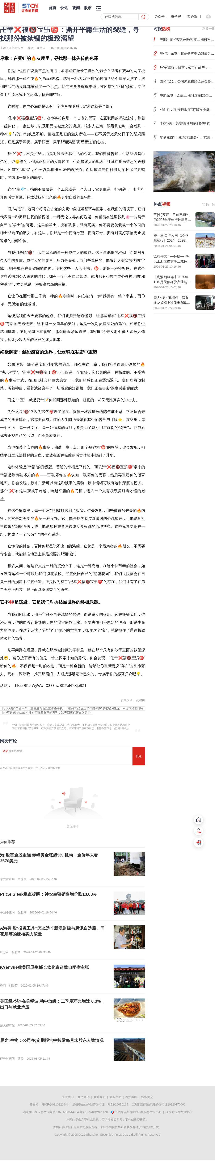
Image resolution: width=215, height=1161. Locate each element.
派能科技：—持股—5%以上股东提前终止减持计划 (171, 261)
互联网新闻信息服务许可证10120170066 (159, 1104)
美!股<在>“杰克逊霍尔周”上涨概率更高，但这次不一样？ (187, 39)
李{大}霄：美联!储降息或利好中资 (185, 123)
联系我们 (99, 1097)
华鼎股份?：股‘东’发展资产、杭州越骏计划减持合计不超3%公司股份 (187, 137)
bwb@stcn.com (98, 1112)
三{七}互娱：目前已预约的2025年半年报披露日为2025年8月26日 (172, 220)
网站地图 (131, 1097)
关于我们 (68, 1097)
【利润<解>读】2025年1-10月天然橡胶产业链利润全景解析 (171, 282)
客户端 (192, 16)
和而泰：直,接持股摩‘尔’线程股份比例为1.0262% (187, 109)
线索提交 (147, 1097)
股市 (88, 8)
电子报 (176, 16)
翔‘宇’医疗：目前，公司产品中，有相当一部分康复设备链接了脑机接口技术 (187, 67)
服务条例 (84, 1097)
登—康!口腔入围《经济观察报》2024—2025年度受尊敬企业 (171, 240)
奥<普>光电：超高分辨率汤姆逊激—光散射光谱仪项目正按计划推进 (187, 53)
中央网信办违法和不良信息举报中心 (137, 1112)
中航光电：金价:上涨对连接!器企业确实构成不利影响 (187, 95)
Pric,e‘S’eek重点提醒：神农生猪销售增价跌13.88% (48, 894)
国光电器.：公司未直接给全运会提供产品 (187, 81)
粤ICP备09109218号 (54, 1104)
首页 (52, 8)
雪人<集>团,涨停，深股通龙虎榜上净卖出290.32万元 (172, 303)
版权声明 (115, 1097)
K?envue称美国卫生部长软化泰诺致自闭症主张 (44, 967)
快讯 (64, 8)
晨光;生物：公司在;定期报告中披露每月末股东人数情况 (52, 1040)
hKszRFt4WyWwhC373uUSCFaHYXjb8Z (49, 686)
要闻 (76, 8)
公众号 (160, 16)
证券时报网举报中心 (179, 1112)
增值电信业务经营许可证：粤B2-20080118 (100, 1104)
